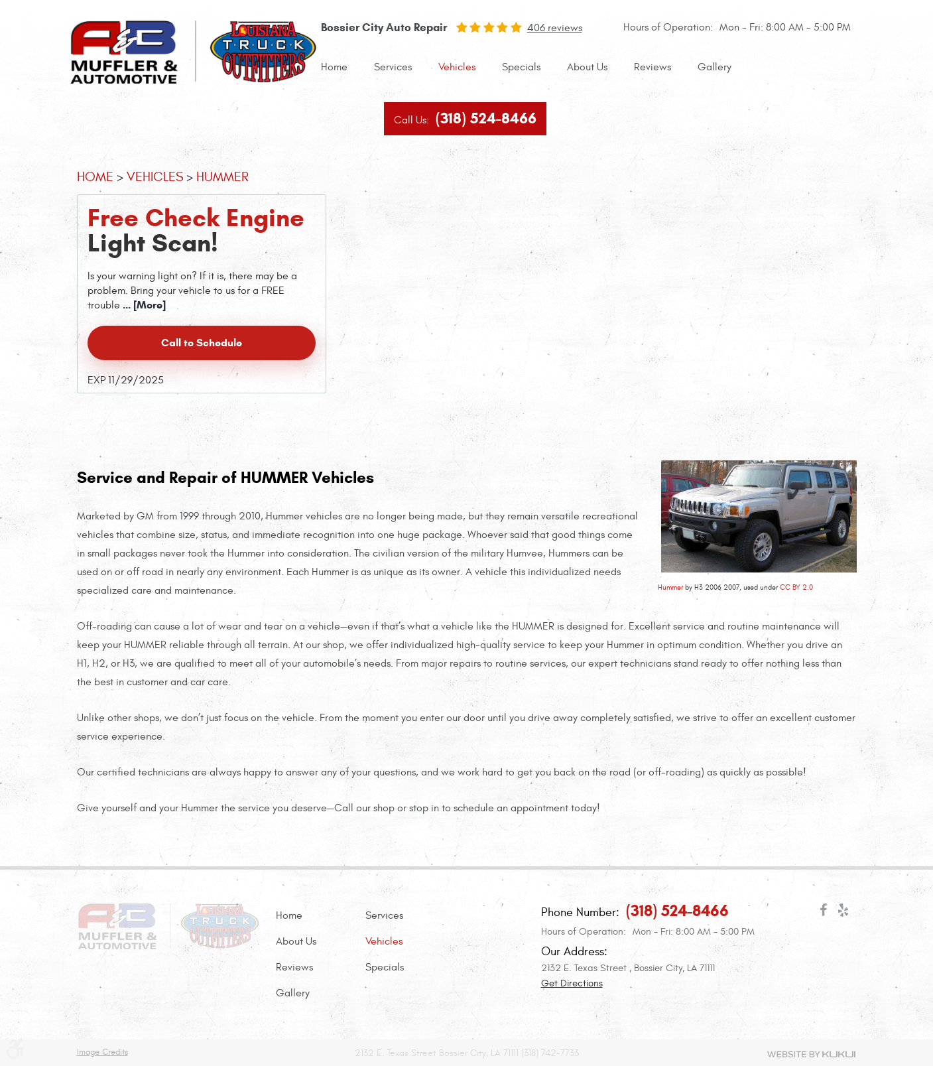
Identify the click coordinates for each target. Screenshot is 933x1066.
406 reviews (554, 28)
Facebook (823, 913)
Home (334, 67)
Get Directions (572, 983)
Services (393, 67)
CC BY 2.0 (796, 587)
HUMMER (222, 176)
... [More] (143, 305)
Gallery (714, 67)
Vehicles (456, 67)
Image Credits (102, 1052)
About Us (587, 67)
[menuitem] (334, 67)
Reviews (652, 67)
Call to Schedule (201, 342)
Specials (521, 67)
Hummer (670, 587)
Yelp (843, 913)
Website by (811, 1054)
